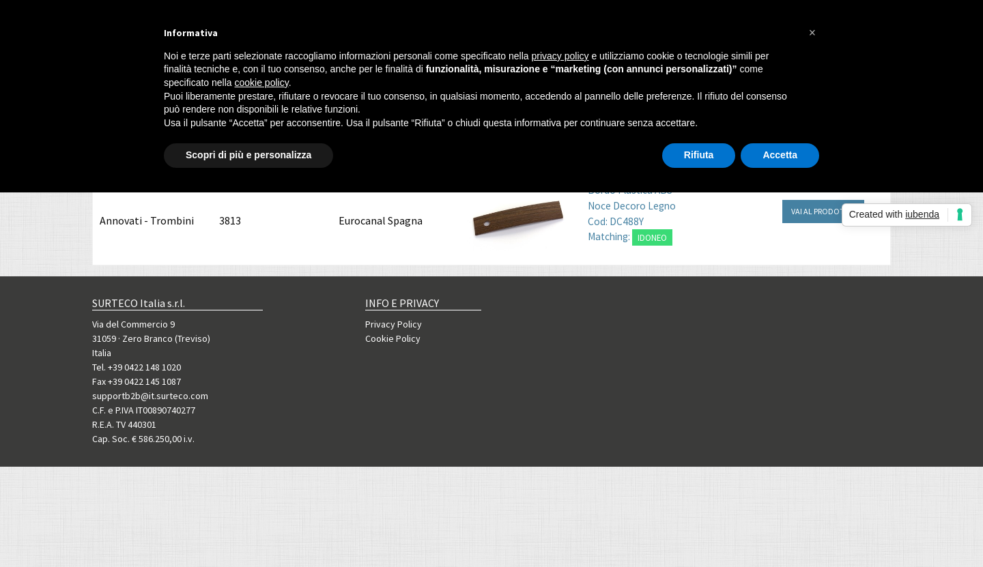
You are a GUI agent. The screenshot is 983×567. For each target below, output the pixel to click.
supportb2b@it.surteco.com (150, 396)
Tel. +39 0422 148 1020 (136, 367)
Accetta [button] (780, 154)
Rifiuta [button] (699, 154)
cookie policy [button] (262, 82)
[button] (812, 33)
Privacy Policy (393, 324)
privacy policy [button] (560, 55)
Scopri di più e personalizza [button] (248, 154)
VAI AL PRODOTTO (823, 211)
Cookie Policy (393, 338)
